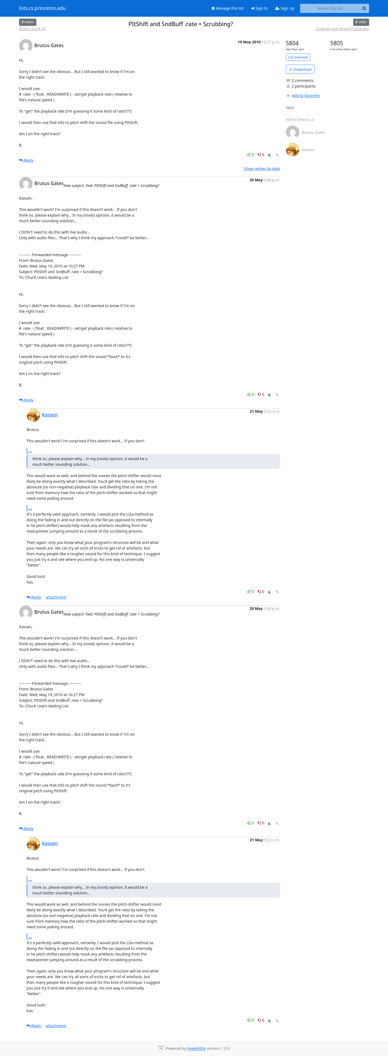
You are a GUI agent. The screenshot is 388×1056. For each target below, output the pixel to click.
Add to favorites (303, 95)
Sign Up (285, 8)
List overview (298, 57)
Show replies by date (262, 168)
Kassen (50, 414)
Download (300, 69)
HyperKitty (196, 1048)
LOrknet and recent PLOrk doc (342, 28)
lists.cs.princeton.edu (42, 8)
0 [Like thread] (251, 154)
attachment (56, 597)
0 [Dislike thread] (261, 154)
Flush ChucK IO (32, 28)
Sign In (259, 8)
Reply (26, 160)
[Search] (364, 8)
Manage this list (228, 8)
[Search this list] (330, 8)
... (30, 451)
